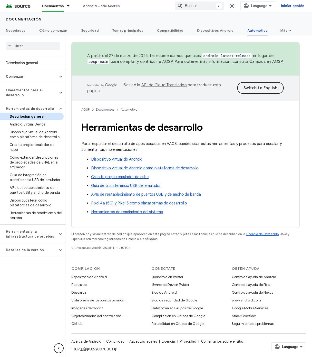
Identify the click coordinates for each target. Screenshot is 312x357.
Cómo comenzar (53, 30)
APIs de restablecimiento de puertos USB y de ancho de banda (146, 194)
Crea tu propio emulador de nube (120, 176)
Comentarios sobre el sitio (222, 341)
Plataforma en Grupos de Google (177, 308)
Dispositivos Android (215, 30)
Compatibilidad (170, 30)
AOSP (85, 109)
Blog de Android (164, 292)
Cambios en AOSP (266, 61)
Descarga (79, 292)
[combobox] (199, 5)
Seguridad (90, 30)
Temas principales (127, 30)
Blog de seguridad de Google (174, 300)
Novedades (16, 30)
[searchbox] (33, 46)
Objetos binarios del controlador (96, 316)
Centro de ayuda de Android (254, 277)
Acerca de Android (86, 341)
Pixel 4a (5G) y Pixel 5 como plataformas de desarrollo (139, 203)
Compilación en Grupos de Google (178, 316)
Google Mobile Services (250, 308)
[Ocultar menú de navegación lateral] (59, 348)
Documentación (24, 19)
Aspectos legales (143, 341)
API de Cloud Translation (164, 85)
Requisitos (79, 284)
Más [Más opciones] (283, 30)
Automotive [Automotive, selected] (257, 30)
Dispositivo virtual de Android (116, 159)
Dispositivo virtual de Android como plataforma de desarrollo (145, 168)
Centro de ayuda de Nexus (252, 292)
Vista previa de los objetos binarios (97, 300)
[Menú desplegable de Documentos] (70, 6)
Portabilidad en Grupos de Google (178, 323)
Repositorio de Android (89, 277)
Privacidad (188, 341)
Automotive (129, 109)
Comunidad (115, 341)
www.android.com (246, 300)
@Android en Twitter (167, 277)
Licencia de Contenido (262, 234)
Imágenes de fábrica (87, 308)
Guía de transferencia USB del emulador (126, 185)
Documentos (105, 109)
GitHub (76, 323)
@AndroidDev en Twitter (170, 284)
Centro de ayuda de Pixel (251, 284)
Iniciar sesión (292, 6)
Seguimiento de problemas (252, 323)
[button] (29, 76)
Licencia (168, 341)
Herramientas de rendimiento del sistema (127, 212)
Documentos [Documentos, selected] (53, 6)
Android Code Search (101, 6)
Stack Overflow (244, 316)
